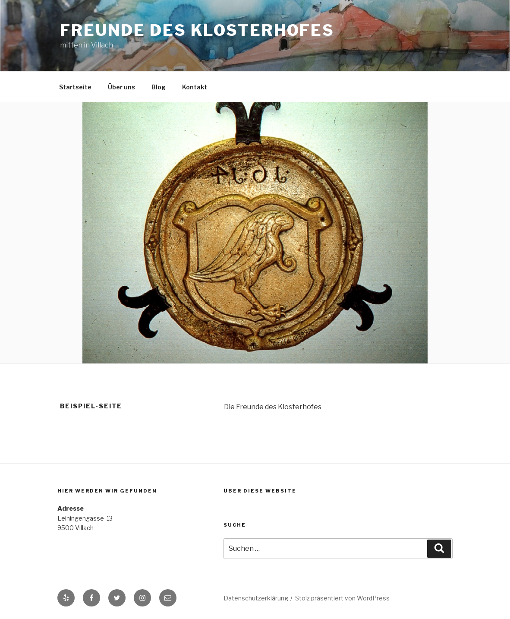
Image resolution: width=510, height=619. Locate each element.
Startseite (75, 87)
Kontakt (194, 87)
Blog (158, 87)
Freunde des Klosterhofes (197, 30)
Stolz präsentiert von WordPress (342, 598)
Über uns (121, 87)
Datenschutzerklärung (256, 598)
